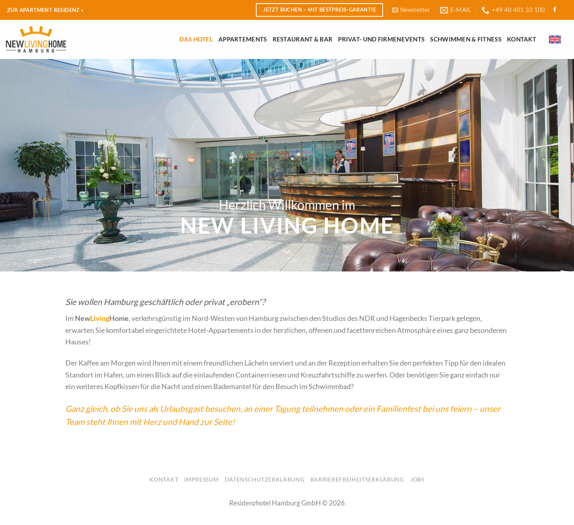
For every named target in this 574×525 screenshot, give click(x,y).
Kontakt (521, 39)
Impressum (201, 479)
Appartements (242, 39)
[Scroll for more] (287, 252)
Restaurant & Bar (303, 39)
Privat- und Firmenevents (381, 39)
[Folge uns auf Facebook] (555, 10)
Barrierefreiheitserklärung (357, 479)
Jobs (417, 479)
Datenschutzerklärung (265, 479)
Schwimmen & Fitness (465, 39)
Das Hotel (196, 39)
